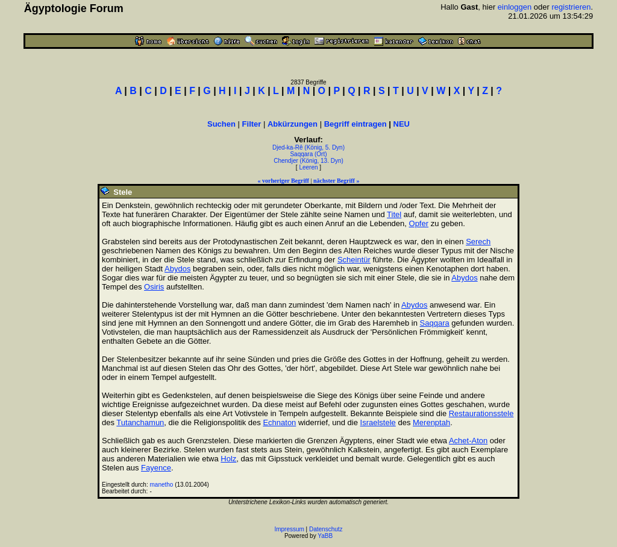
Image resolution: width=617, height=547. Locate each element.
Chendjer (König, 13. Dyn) (308, 160)
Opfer (419, 223)
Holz (228, 458)
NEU (401, 123)
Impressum (289, 529)
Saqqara (434, 322)
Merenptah (431, 422)
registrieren (571, 6)
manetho (162, 484)
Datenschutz (326, 529)
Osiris (154, 286)
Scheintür (354, 259)
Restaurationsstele (481, 413)
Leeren (308, 167)
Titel (394, 214)
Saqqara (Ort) (308, 154)
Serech (478, 241)
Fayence (156, 467)
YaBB (325, 536)
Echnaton (279, 422)
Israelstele (378, 422)
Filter (252, 123)
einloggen (514, 6)
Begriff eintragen (355, 123)
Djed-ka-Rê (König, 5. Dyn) (308, 147)
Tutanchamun (140, 422)
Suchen (221, 123)
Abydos (177, 268)
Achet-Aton (468, 440)
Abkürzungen (293, 123)
